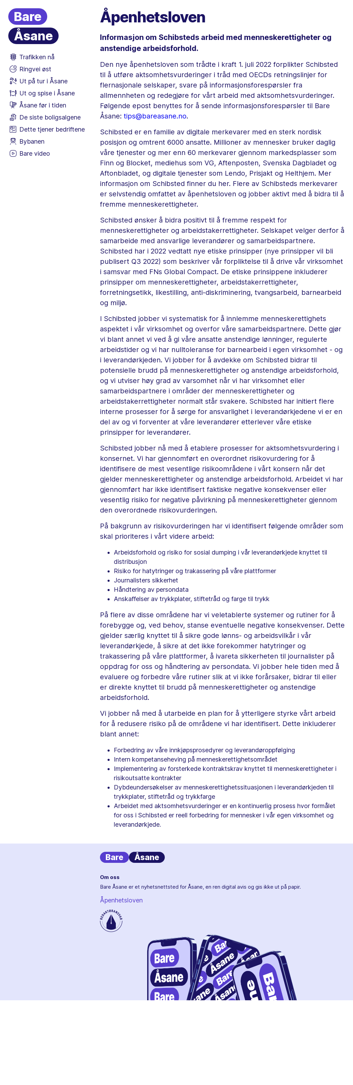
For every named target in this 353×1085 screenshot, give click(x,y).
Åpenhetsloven (121, 900)
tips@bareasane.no (155, 116)
